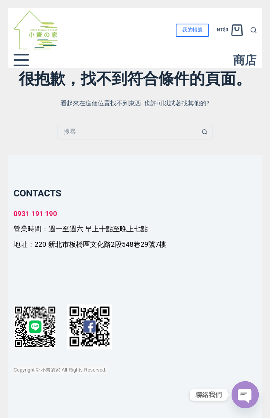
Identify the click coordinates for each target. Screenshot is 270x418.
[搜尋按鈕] (205, 131)
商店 (244, 60)
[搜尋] (253, 30)
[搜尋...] (127, 131)
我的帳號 (192, 30)
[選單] (21, 60)
